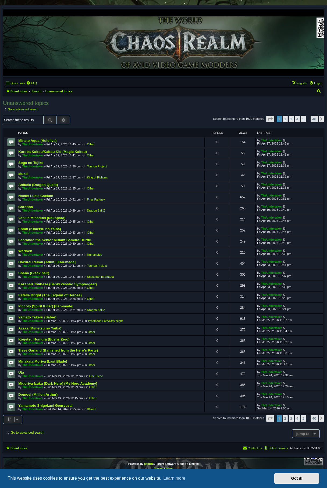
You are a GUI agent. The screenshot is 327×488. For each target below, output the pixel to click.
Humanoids (94, 254)
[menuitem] (31, 83)
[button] (270, 119)
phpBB (148, 463)
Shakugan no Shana (100, 276)
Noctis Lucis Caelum (35, 196)
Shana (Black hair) (33, 273)
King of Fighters (97, 177)
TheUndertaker (32, 144)
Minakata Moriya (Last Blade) (42, 361)
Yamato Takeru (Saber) (37, 317)
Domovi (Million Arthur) (38, 394)
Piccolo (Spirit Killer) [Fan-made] (45, 306)
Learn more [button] (174, 478)
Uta (21, 372)
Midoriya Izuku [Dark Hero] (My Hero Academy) (57, 383)
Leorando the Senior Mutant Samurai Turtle (54, 240)
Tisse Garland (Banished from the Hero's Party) (58, 350)
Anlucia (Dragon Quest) (38, 185)
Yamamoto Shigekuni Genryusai (45, 405)
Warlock (25, 251)
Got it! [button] (297, 478)
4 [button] (297, 119)
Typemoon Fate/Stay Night (105, 320)
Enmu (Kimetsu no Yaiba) (39, 229)
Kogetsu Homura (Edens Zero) (44, 339)
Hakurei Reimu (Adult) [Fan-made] (47, 262)
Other (91, 144)
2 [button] (285, 119)
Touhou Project (97, 166)
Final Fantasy (96, 199)
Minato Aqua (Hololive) (37, 141)
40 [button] (314, 119)
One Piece (96, 376)
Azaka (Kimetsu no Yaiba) (39, 328)
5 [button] (303, 119)
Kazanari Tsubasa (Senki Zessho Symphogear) (57, 284)
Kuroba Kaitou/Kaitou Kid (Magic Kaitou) (52, 152)
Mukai (23, 174)
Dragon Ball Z (96, 210)
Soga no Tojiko (31, 163)
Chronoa (25, 207)
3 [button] (291, 119)
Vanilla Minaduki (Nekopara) (41, 218)
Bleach (91, 409)
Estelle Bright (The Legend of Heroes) (50, 295)
